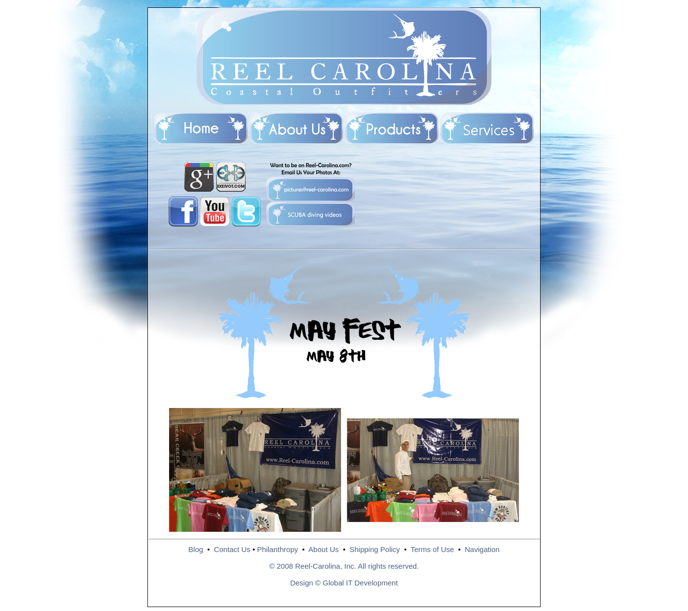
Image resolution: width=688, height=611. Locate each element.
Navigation (482, 549)
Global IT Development (360, 583)
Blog (195, 549)
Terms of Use (432, 549)
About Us (324, 549)
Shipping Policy (374, 549)
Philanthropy (277, 549)
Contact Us (232, 549)
